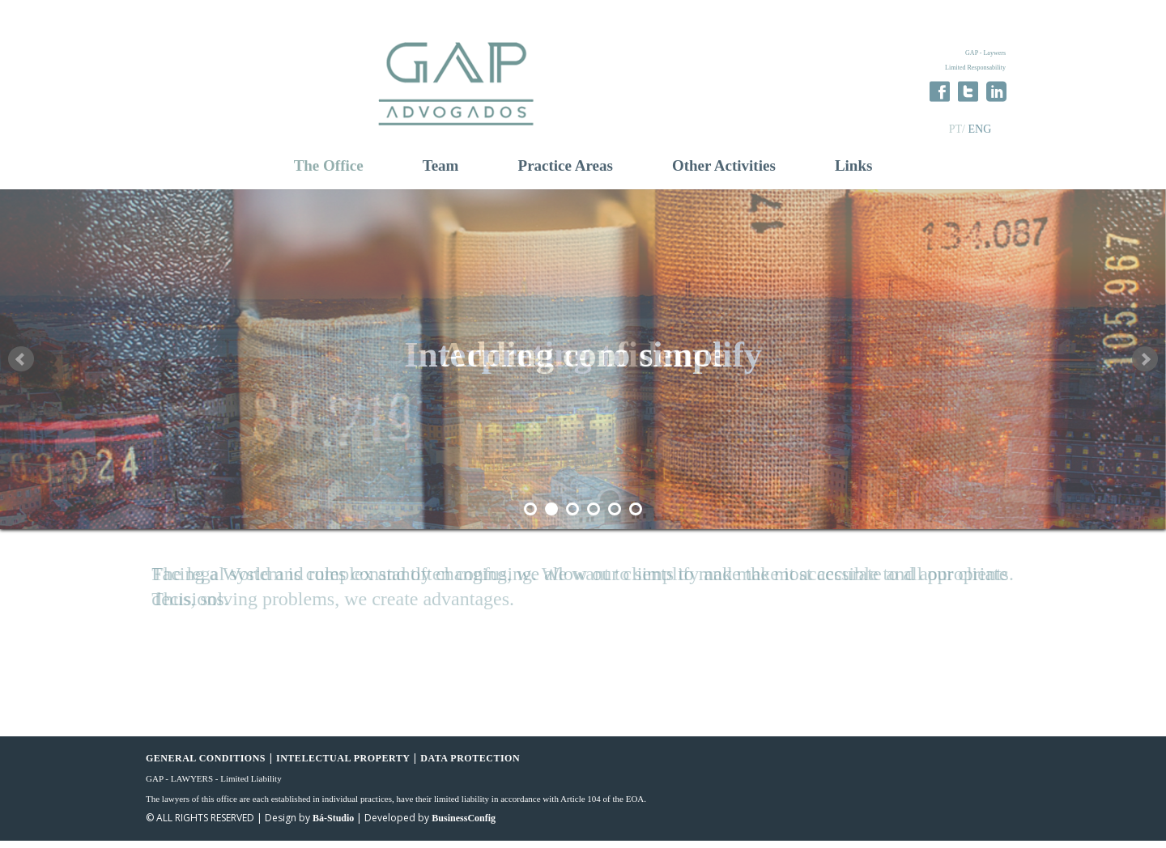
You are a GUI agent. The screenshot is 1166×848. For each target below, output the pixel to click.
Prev (21, 366)
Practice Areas (565, 173)
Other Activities (724, 173)
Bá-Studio (333, 825)
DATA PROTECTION (470, 765)
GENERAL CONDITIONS (206, 765)
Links (853, 173)
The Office (329, 173)
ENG (979, 129)
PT (955, 129)
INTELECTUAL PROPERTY (343, 765)
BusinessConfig (464, 825)
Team (441, 173)
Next (1145, 366)
